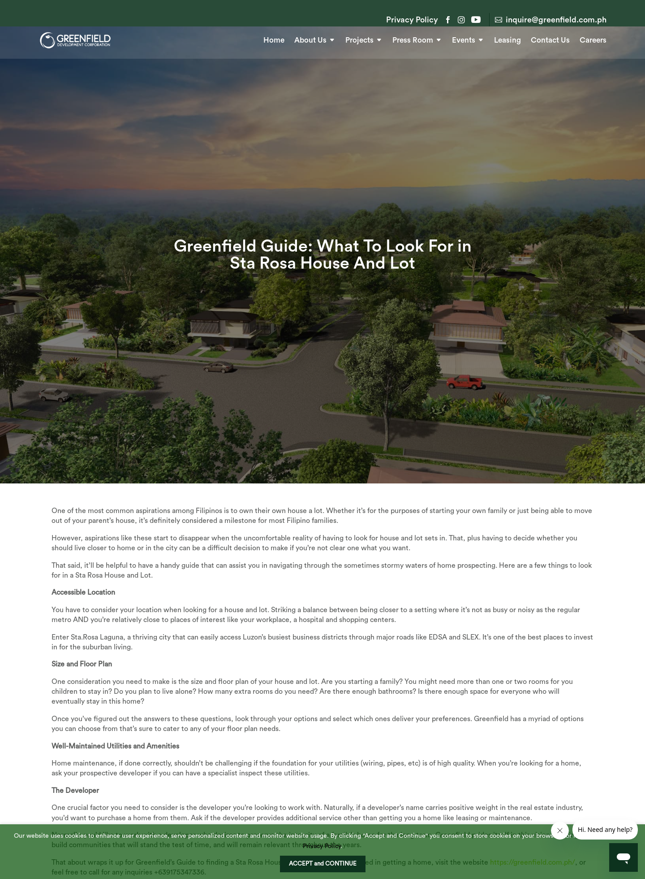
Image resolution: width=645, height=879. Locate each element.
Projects (359, 39)
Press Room (412, 39)
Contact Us (550, 39)
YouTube (475, 20)
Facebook (448, 20)
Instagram (461, 20)
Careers (593, 39)
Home (273, 39)
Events (463, 39)
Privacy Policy (412, 20)
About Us (310, 39)
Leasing (507, 39)
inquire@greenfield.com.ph (556, 20)
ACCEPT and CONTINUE (323, 864)
